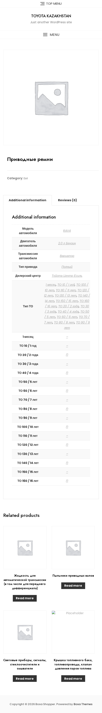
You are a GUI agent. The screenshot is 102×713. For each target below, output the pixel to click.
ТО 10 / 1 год (66, 285)
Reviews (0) (67, 200)
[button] (51, 35)
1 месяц (51, 285)
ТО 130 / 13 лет (65, 295)
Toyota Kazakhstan (51, 16)
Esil (26, 178)
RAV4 (67, 231)
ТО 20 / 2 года (68, 306)
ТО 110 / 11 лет (66, 290)
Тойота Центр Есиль (67, 276)
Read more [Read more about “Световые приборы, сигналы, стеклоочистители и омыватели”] (25, 679)
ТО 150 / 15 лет (67, 301)
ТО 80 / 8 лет (64, 322)
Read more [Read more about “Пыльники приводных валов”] (73, 585)
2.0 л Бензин (67, 243)
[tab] (27, 200)
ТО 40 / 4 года (68, 311)
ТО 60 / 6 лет (67, 317)
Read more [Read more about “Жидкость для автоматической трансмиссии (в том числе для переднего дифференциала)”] (25, 598)
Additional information (27, 200)
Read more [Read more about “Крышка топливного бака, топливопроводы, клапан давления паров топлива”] (73, 679)
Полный (66, 267)
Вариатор (67, 256)
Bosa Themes (83, 704)
